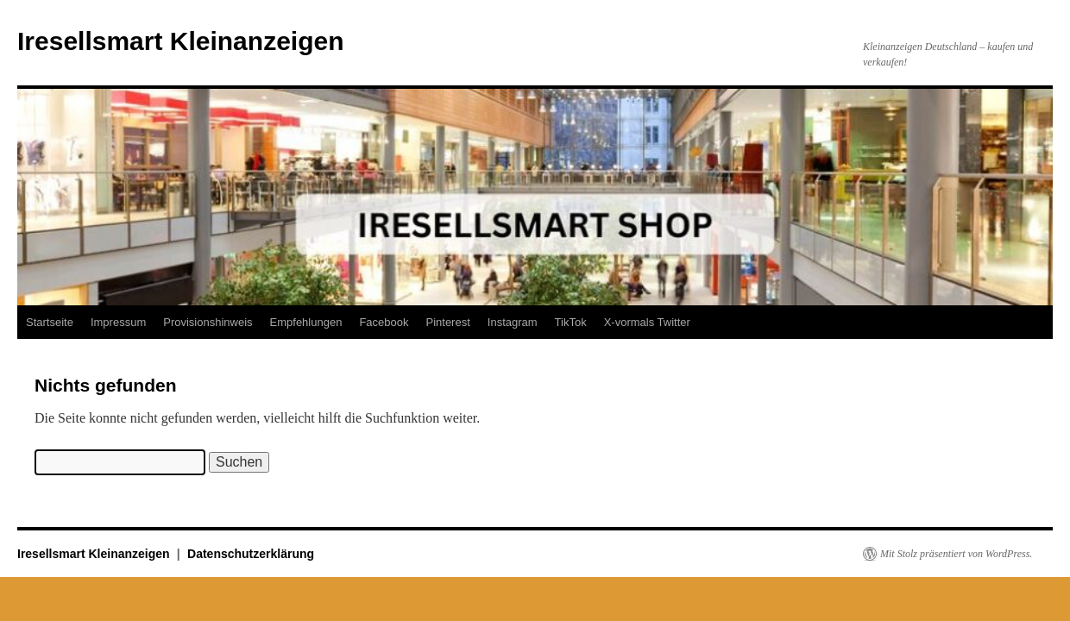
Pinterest (447, 322)
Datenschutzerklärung (250, 554)
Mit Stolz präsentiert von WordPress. (956, 554)
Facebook (383, 322)
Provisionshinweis (207, 322)
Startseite (49, 322)
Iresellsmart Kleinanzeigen (180, 41)
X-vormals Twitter (647, 322)
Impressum (118, 322)
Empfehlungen (306, 322)
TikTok (571, 322)
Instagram (513, 322)
